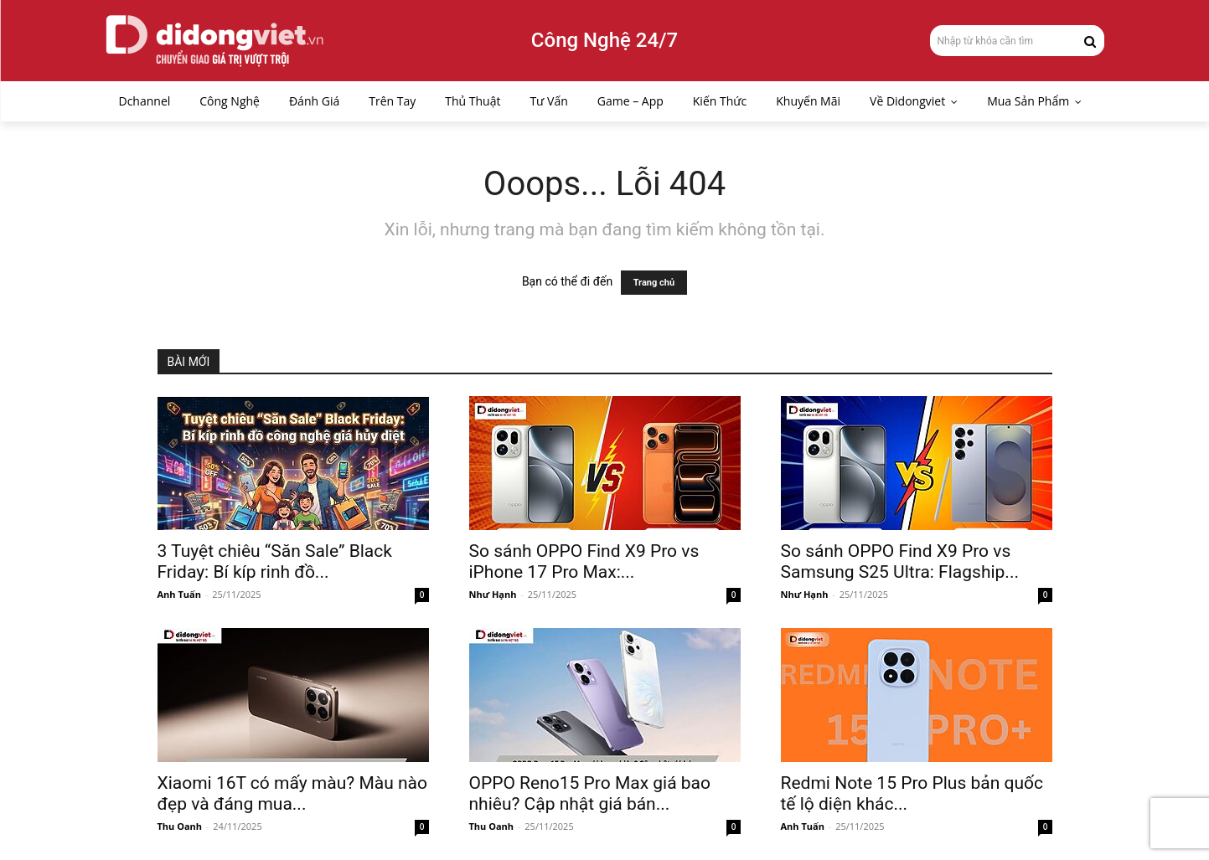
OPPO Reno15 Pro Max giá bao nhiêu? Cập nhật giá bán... (590, 793)
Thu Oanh (180, 826)
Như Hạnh (493, 594)
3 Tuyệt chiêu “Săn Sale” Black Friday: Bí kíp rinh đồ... (275, 561)
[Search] (1090, 40)
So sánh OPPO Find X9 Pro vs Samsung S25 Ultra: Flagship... (900, 561)
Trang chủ (653, 282)
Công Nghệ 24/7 (604, 40)
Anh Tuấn (179, 594)
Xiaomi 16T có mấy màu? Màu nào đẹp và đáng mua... (292, 793)
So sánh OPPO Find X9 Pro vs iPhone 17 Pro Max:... (584, 561)
